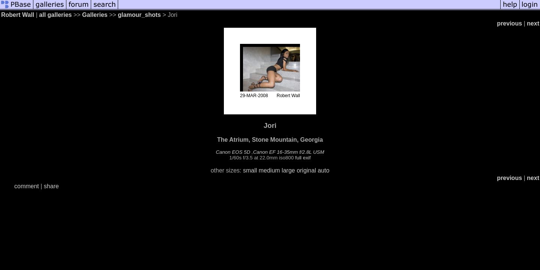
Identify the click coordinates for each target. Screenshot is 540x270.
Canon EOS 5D (233, 152)
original (306, 170)
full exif (302, 157)
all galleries (55, 15)
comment (26, 186)
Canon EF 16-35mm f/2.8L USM (288, 152)
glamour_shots (139, 15)
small (250, 170)
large (288, 170)
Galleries (95, 15)
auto (323, 170)
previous (509, 23)
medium (269, 170)
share (51, 186)
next (533, 23)
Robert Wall (17, 15)
